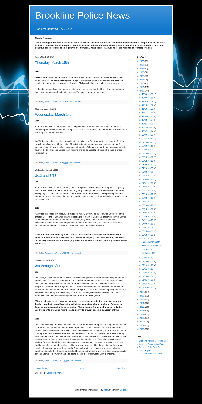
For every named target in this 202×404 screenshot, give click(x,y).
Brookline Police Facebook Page (153, 341)
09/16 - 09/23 (148, 142)
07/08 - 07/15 (148, 179)
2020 (142, 83)
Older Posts (121, 368)
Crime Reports (145, 350)
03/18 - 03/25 (148, 235)
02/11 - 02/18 (148, 269)
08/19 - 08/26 (148, 157)
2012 (142, 311)
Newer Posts (41, 368)
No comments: (76, 102)
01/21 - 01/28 (148, 280)
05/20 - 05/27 (148, 205)
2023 (142, 72)
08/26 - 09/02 (148, 153)
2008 (142, 325)
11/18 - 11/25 (148, 109)
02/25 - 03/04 (148, 261)
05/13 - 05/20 (148, 209)
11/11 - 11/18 (148, 113)
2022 (142, 76)
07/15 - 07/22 (148, 176)
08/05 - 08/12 (148, 164)
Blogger (123, 390)
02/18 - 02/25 (148, 265)
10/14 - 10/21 (148, 127)
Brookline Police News (82, 15)
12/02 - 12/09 (148, 101)
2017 (142, 292)
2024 (142, 69)
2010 (142, 318)
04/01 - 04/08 (148, 228)
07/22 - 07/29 (148, 172)
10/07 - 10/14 (148, 131)
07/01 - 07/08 (148, 183)
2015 (142, 299)
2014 (142, 303)
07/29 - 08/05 (148, 168)
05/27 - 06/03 (148, 202)
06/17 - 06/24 (148, 190)
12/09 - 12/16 (148, 98)
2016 (142, 296)
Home (81, 368)
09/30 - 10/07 (148, 135)
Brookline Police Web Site (150, 347)
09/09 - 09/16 (148, 146)
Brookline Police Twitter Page (151, 344)
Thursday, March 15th (52, 63)
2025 (142, 65)
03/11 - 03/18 (148, 239)
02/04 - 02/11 (148, 272)
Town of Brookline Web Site (150, 354)
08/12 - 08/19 (148, 161)
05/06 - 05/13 (148, 213)
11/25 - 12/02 (148, 105)
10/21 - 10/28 (148, 124)
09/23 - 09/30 (148, 138)
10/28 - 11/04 (148, 120)
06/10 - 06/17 (148, 194)
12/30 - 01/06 (148, 94)
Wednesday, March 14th (54, 115)
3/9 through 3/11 (48, 266)
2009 (142, 322)
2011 (142, 314)
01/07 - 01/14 (148, 287)
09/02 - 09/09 (148, 150)
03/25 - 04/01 (148, 231)
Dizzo (106, 390)
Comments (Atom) (54, 373)
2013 (142, 307)
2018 (142, 91)
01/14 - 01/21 (148, 284)
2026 (142, 61)
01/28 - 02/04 (148, 276)
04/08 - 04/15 (148, 224)
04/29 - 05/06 (148, 216)
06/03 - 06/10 (148, 198)
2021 (142, 80)
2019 (142, 87)
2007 (142, 329)
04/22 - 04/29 (148, 220)
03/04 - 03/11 (148, 258)
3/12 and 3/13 (46, 176)
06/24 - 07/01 (148, 187)
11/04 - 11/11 (148, 116)
